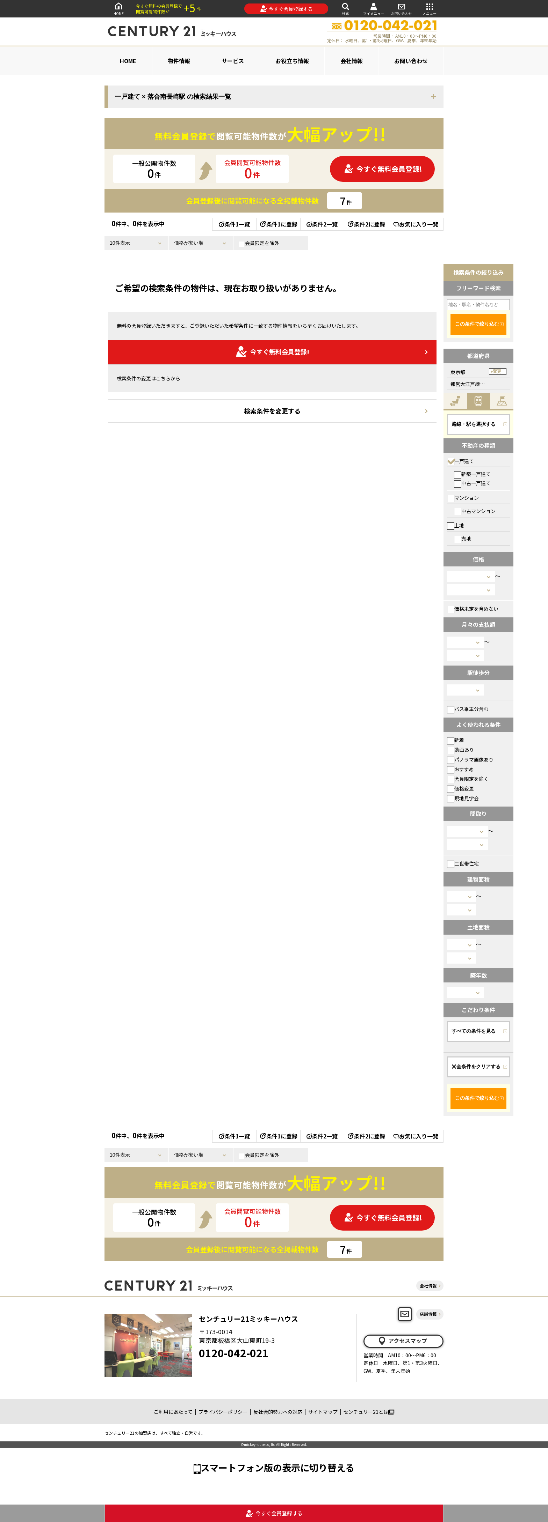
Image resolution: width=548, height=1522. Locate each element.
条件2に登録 (366, 224)
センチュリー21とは (369, 1411)
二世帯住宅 (463, 863)
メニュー (430, 8)
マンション (463, 497)
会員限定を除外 (259, 243)
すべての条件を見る (474, 1031)
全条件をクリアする (476, 1066)
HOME (118, 8)
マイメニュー (374, 9)
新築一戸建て (472, 473)
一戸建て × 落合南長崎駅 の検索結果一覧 (173, 96)
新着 (455, 739)
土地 (455, 525)
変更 (497, 371)
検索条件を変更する (272, 410)
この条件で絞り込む (477, 324)
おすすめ (460, 769)
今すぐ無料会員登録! (383, 169)
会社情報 (351, 61)
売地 (462, 538)
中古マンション (475, 510)
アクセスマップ (402, 1340)
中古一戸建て (472, 483)
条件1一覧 (234, 224)
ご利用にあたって (173, 1411)
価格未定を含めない (472, 608)
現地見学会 (463, 798)
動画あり (460, 749)
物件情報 (179, 61)
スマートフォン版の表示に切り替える (277, 1467)
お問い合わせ (402, 8)
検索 (346, 8)
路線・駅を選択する (474, 424)
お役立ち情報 (292, 61)
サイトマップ (323, 1411)
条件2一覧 (322, 224)
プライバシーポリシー (223, 1411)
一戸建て (460, 461)
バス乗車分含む (468, 708)
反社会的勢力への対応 (277, 1411)
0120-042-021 (234, 1352)
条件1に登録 (278, 224)
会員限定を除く (468, 778)
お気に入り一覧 (415, 224)
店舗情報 (428, 1314)
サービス (233, 61)
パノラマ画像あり (470, 759)
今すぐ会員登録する (286, 8)
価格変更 (460, 788)
